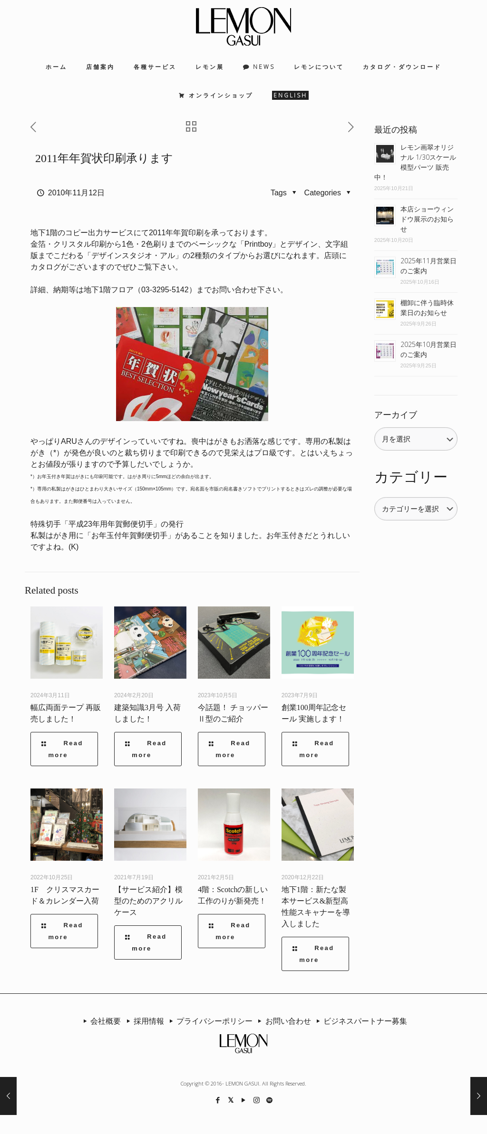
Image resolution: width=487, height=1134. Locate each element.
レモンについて (319, 67)
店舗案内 (100, 67)
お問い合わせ (282, 1021)
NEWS (264, 67)
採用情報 (143, 1021)
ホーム (56, 67)
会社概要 (100, 1021)
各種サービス (155, 67)
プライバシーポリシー (209, 1021)
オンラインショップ (221, 95)
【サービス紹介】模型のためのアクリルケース (148, 900)
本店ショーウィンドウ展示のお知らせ (427, 218)
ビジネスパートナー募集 (360, 1021)
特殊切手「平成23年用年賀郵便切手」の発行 (107, 524)
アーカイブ (395, 415)
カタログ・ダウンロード (402, 67)
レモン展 (209, 67)
